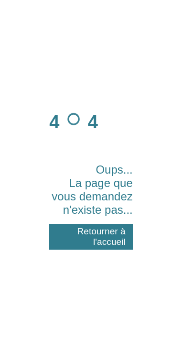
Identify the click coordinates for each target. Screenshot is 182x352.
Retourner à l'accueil (101, 236)
